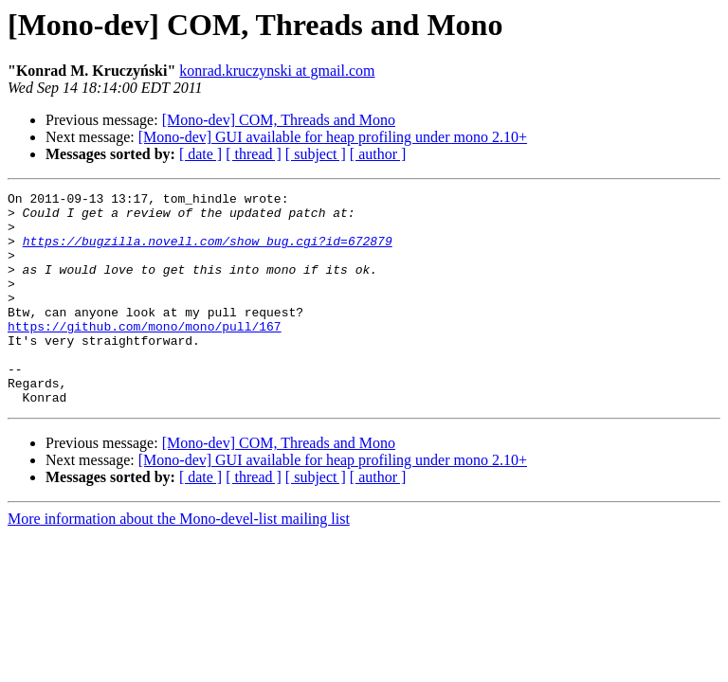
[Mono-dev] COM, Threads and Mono (278, 120)
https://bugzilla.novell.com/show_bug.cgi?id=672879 (207, 251)
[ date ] (200, 154)
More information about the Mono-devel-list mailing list (179, 561)
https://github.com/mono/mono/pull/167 (145, 354)
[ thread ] (254, 154)
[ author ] (378, 154)
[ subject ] (315, 154)
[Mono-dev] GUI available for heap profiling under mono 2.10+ (332, 137)
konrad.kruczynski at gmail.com (276, 71)
